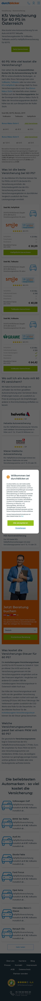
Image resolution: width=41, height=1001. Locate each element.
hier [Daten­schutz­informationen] (22, 516)
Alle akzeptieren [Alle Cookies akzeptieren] (20, 523)
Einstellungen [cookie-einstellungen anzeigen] (20, 528)
